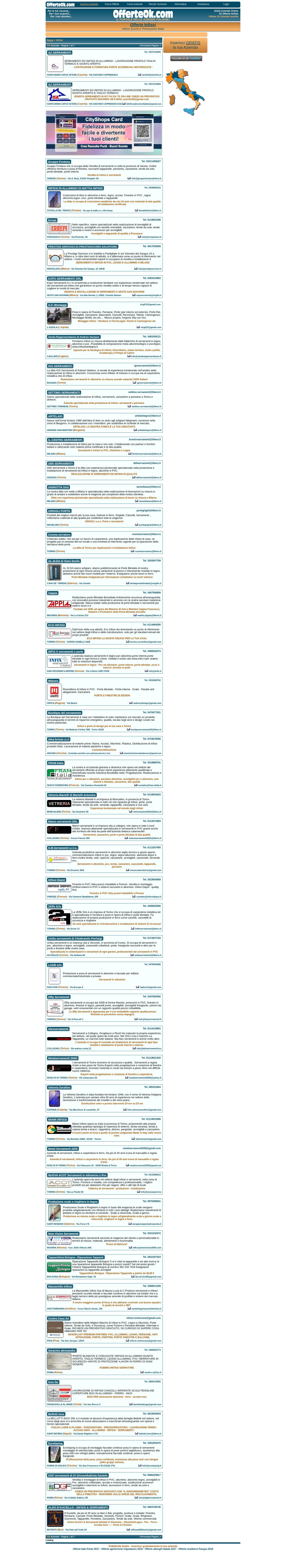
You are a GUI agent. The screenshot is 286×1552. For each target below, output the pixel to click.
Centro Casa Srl (58, 1318)
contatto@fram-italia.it (149, 785)
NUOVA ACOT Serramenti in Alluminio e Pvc (77, 1175)
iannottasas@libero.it (150, 501)
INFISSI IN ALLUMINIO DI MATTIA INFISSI (75, 188)
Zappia (52, 593)
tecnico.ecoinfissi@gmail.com (145, 642)
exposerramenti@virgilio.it (148, 295)
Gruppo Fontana (59, 161)
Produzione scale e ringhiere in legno (73, 1201)
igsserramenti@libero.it (149, 383)
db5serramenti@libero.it (148, 477)
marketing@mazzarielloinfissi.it (146, 1309)
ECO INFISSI (56, 625)
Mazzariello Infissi (60, 1286)
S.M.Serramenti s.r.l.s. (62, 848)
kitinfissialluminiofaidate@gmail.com (143, 104)
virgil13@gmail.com (151, 327)
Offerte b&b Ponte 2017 (86, 1549)
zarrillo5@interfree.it (151, 75)
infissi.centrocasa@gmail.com (145, 1341)
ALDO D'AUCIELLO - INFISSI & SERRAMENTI (78, 1507)
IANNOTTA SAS (58, 487)
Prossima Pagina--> (151, 45)
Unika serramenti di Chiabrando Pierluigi (75, 938)
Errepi (52, 220)
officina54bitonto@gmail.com (146, 1530)
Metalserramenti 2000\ (62, 1058)
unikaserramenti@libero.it (147, 955)
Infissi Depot (56, 880)
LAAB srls (55, 964)
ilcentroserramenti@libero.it (146, 454)
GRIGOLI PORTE (59, 510)
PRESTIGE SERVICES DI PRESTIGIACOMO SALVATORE (82, 246)
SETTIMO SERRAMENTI (64, 392)
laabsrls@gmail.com (150, 987)
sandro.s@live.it (152, 1372)
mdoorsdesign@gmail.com (147, 703)
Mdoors (53, 680)
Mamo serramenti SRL (63, 821)
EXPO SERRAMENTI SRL (64, 278)
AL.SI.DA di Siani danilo (64, 561)
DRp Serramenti (58, 997)
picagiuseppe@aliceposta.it (147, 1224)
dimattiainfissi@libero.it (150, 210)
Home (50, 40)
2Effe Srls (54, 906)
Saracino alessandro (61, 1350)
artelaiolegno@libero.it (149, 430)
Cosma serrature (59, 534)
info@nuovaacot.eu (151, 1192)
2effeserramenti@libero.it (148, 928)
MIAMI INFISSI (57, 1119)
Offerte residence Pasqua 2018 (195, 1549)
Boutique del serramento (64, 712)
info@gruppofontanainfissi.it (146, 178)
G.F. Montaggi (57, 305)
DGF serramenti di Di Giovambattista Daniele (77, 1475)
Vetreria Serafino (59, 1087)
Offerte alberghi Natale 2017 (160, 1549)
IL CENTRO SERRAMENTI (65, 439)
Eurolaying (55, 1443)
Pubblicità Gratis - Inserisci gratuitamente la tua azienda (143, 1546)
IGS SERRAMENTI (60, 366)
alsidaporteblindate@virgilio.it (145, 583)
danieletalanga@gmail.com (147, 1404)
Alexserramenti (58, 1029)
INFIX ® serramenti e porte (65, 651)
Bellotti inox (56, 1414)
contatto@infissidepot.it (148, 896)
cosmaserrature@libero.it (148, 551)
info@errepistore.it (151, 237)
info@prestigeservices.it (149, 269)
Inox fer (53, 1382)
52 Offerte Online (228, 13)
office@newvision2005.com (147, 1247)
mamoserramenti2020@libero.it (145, 838)
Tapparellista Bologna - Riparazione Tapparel (75, 1257)
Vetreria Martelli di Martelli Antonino (72, 795)
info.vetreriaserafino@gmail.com (144, 1110)
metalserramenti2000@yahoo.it (145, 1078)
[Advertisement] (126, 34)
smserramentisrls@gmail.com (145, 870)
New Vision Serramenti (63, 1233)
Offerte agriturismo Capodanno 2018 (122, 1549)
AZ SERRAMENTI (59, 52)
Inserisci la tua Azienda (185, 45)
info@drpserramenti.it (149, 1019)
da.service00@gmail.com (148, 1276)
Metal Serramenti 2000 (63, 1148)
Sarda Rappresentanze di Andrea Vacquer (73, 336)
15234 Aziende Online (226, 11)
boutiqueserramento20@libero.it (146, 730)
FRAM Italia (55, 763)
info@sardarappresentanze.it (146, 356)
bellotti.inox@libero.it (150, 1433)
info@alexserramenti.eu (149, 1048)
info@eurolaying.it (151, 1465)
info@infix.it (155, 671)
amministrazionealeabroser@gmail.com (142, 753)
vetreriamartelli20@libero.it (147, 812)
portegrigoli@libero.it (150, 525)
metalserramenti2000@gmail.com (145, 1165)
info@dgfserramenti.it (150, 1497)
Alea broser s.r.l (58, 739)
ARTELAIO (55, 416)
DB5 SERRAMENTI (60, 463)
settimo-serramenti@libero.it (146, 406)
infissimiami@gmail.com (148, 1139)
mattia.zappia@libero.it (149, 615)
